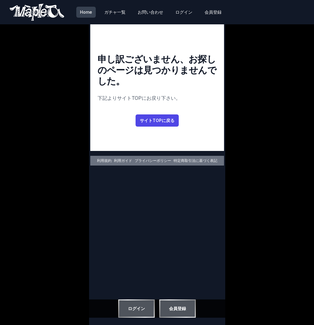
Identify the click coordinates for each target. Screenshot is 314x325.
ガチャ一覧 (115, 12)
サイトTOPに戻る (157, 120)
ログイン (183, 12)
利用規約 (104, 160)
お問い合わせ (150, 12)
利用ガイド (123, 160)
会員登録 (213, 12)
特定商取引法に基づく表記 (195, 160)
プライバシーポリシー (153, 160)
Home (86, 12)
